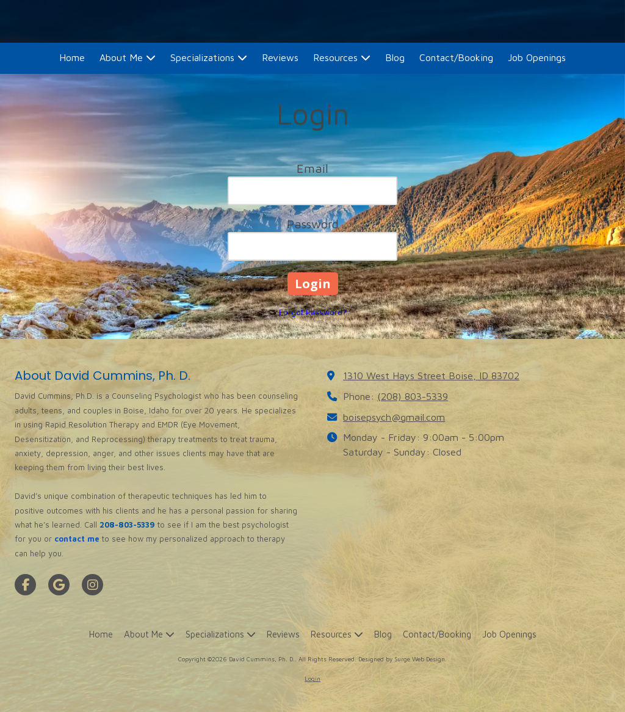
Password (313, 224)
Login (312, 678)
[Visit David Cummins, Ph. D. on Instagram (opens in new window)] (92, 584)
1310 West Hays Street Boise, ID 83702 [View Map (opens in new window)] (431, 375)
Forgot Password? (313, 312)
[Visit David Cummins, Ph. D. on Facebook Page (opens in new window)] (25, 584)
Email (312, 168)
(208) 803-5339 (412, 396)
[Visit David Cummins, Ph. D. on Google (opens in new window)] (59, 584)
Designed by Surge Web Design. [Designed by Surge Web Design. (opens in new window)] (402, 659)
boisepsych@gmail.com (394, 417)
